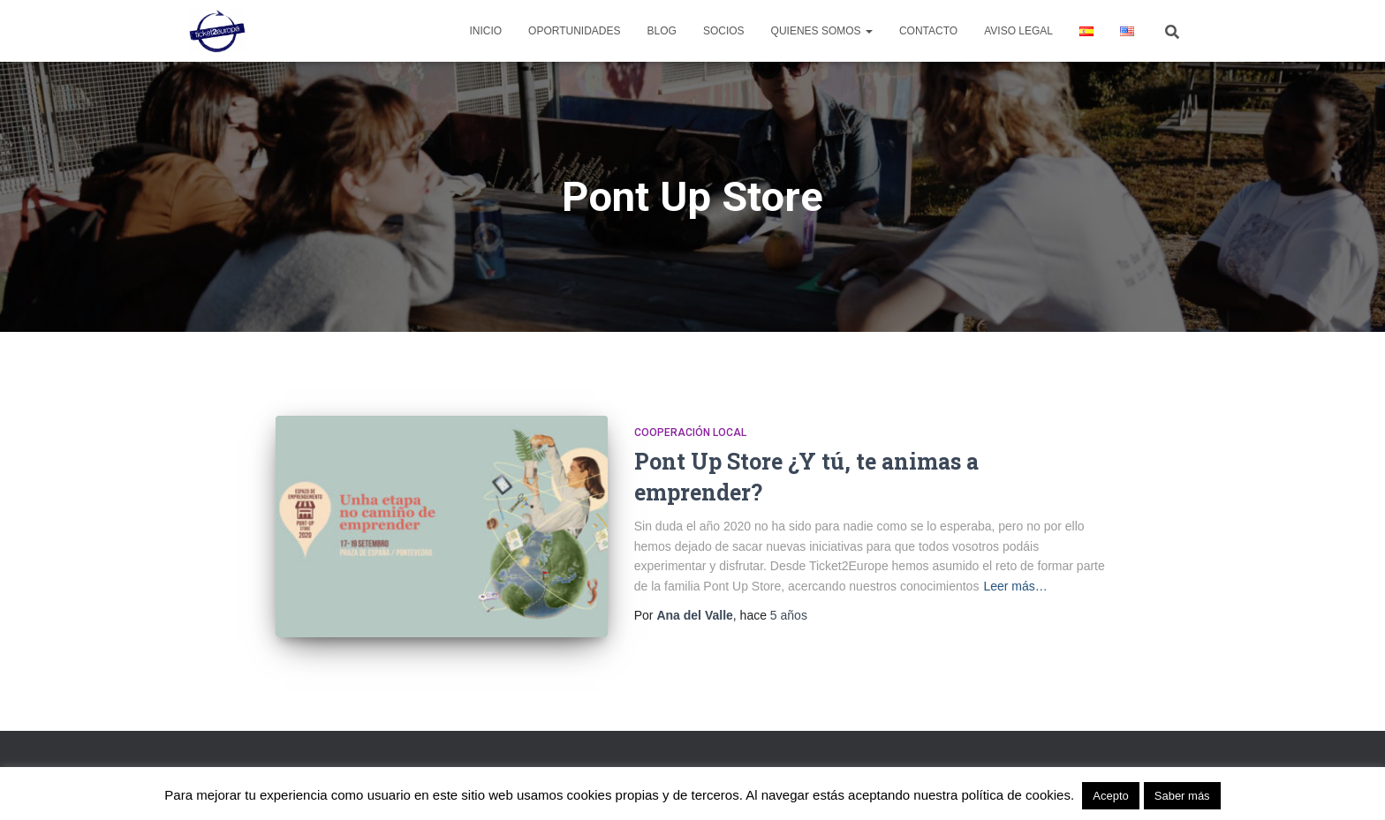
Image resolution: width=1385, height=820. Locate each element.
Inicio (485, 31)
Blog (662, 31)
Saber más (1182, 795)
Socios (724, 31)
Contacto (928, 31)
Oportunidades (574, 31)
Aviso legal (1018, 31)
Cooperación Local (690, 432)
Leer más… (1015, 586)
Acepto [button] (1110, 795)
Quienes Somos (822, 31)
